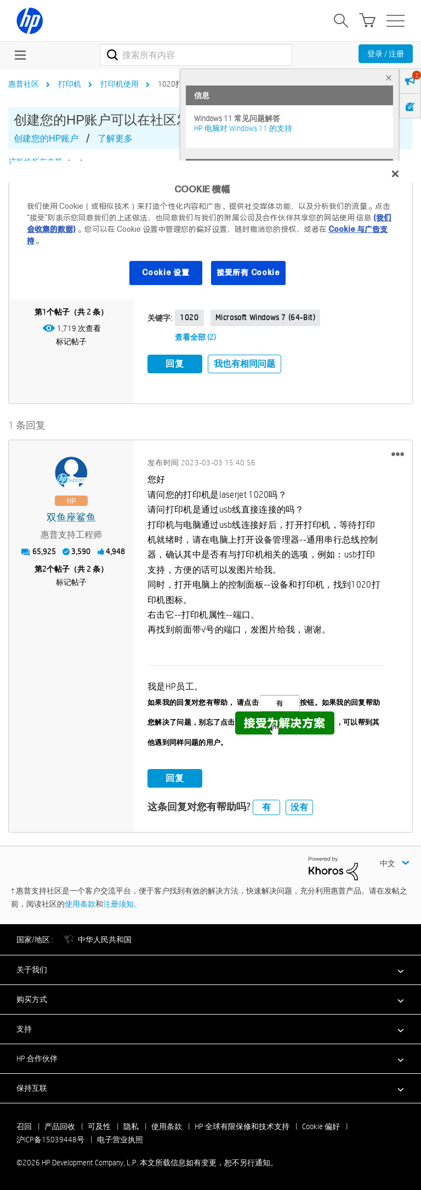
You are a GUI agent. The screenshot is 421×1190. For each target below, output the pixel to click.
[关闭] (395, 174)
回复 (175, 363)
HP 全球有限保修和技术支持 (242, 1126)
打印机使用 (119, 84)
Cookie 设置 (165, 272)
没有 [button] (299, 806)
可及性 (99, 1126)
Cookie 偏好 (321, 1126)
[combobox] (196, 55)
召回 (24, 1126)
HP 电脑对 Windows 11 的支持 (243, 128)
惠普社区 (23, 84)
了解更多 (115, 138)
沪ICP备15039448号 (50, 1139)
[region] (210, 230)
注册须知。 (122, 903)
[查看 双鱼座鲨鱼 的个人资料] (71, 517)
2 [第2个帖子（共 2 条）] (44, 568)
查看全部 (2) (195, 337)
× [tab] (388, 77)
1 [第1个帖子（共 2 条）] (44, 312)
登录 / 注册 (385, 54)
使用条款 (80, 903)
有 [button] (266, 806)
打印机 (69, 84)
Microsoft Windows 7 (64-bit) (265, 317)
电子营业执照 (120, 1139)
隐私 (131, 1126)
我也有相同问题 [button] (244, 363)
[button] (397, 453)
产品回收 (59, 1126)
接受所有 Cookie (248, 272)
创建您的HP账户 (46, 138)
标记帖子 (71, 341)
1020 (189, 317)
